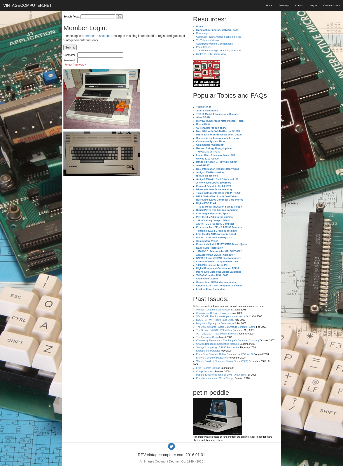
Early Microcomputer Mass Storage (215, 378)
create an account (97, 36)
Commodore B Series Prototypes (213, 313)
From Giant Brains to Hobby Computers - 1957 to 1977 (225, 354)
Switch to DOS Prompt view (211, 54)
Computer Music (205, 371)
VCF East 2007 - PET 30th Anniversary (217, 333)
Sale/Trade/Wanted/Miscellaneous (214, 43)
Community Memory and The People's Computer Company (227, 340)
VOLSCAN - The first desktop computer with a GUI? (224, 316)
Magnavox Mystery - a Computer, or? (216, 323)
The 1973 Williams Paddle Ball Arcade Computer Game (226, 327)
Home (269, 5)
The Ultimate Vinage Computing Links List (218, 50)
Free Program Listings (208, 368)
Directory (284, 5)
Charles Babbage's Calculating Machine (217, 344)
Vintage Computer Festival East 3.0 (215, 309)
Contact (299, 5)
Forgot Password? (75, 64)
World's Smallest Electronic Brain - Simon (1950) (222, 361)
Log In (313, 5)
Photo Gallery (203, 47)
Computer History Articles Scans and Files (218, 36)
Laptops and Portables (208, 350)
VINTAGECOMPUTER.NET (27, 5)
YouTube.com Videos (207, 40)
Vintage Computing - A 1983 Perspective (217, 347)
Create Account (331, 5)
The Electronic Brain (207, 337)
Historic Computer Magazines (212, 357)
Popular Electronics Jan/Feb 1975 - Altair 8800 (221, 374)
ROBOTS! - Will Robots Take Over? (215, 320)
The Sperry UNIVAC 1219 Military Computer (219, 330)
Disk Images (203, 33)
